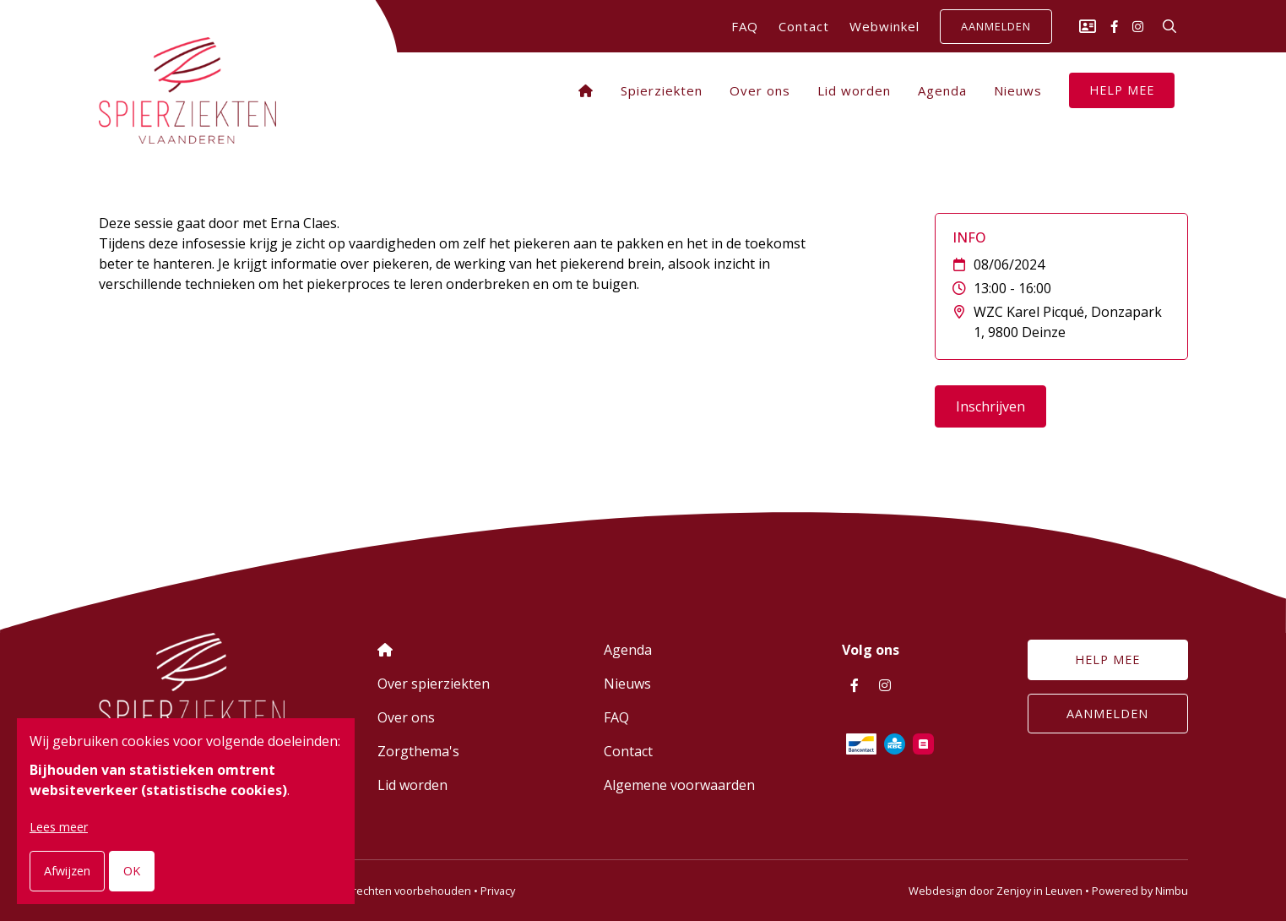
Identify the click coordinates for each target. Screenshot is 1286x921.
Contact (804, 26)
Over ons (760, 90)
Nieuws (1018, 90)
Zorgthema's (418, 751)
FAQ (744, 26)
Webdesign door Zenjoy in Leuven (996, 890)
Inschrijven (990, 406)
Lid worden (854, 90)
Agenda (942, 90)
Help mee (1121, 90)
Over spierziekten (433, 683)
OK (131, 871)
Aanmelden (996, 27)
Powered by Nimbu (1140, 890)
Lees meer (59, 827)
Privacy (497, 890)
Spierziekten (662, 90)
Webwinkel (884, 26)
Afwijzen (67, 871)
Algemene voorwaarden (679, 785)
